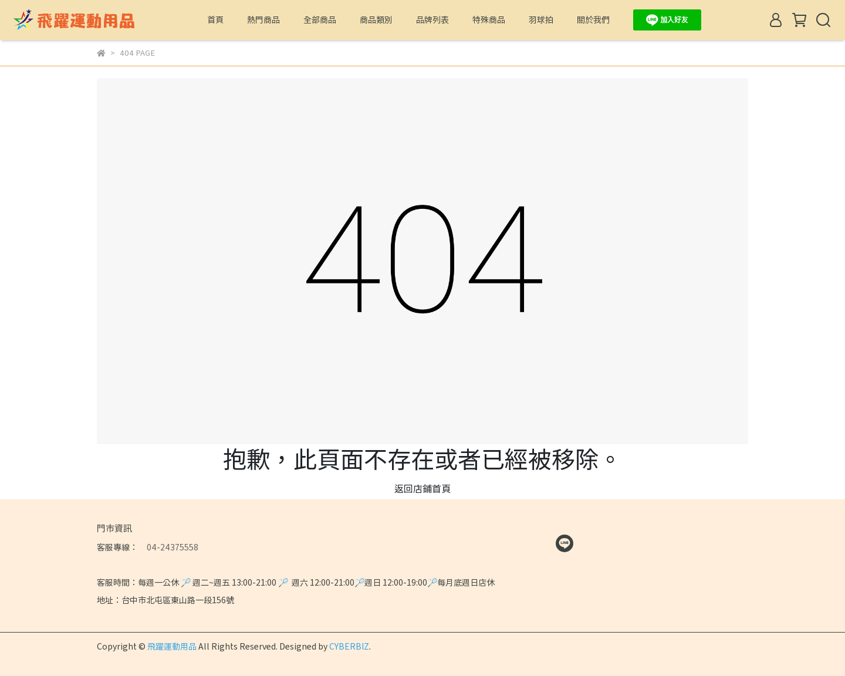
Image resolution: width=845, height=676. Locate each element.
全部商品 (319, 19)
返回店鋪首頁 (422, 488)
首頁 (215, 19)
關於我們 (593, 19)
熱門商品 (263, 19)
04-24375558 (168, 547)
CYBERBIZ (349, 646)
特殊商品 (488, 19)
